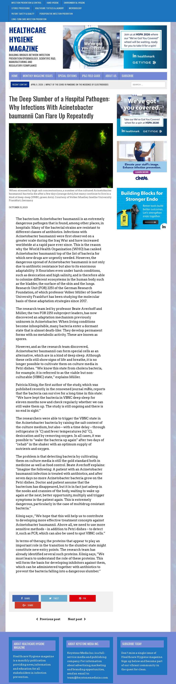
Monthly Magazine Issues (37, 76)
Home (14, 76)
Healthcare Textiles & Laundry (49, 8)
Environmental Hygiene (74, 2)
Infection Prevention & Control (26, 2)
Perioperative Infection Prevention (56, 13)
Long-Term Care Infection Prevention (29, 19)
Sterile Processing (21, 8)
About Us (110, 76)
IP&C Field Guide (91, 76)
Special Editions (67, 76)
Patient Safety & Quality (23, 13)
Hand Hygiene (53, 2)
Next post (77, 608)
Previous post (48, 608)
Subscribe (127, 76)
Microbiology (75, 8)
